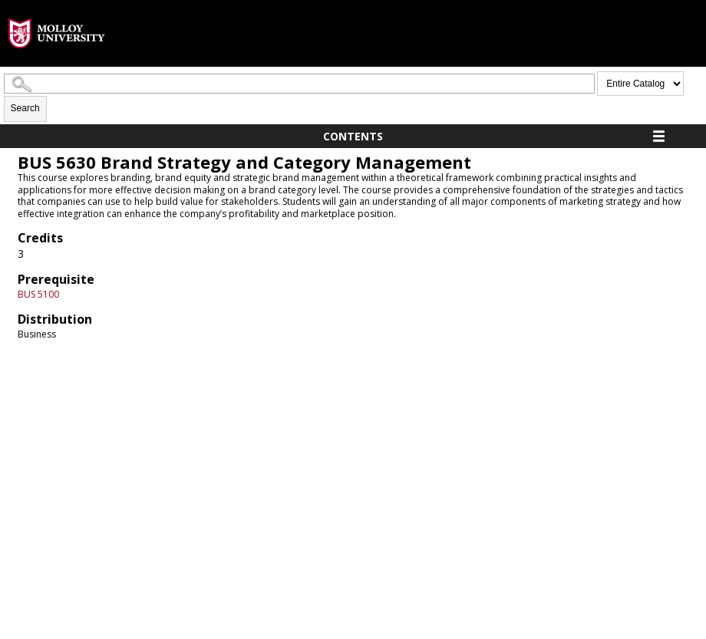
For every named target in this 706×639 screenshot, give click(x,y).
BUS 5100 (38, 294)
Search (25, 108)
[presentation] (57, 60)
